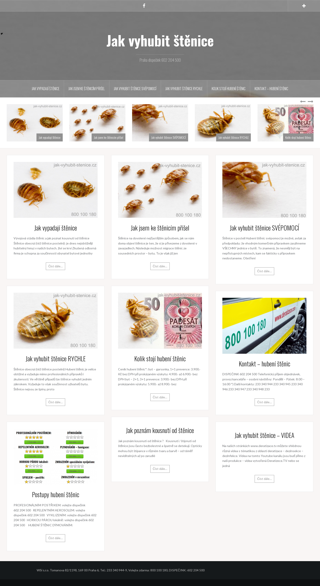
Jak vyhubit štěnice (160, 40)
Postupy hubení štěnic (55, 494)
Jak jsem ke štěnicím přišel (86, 88)
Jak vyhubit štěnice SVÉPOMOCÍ (135, 88)
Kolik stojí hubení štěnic (229, 88)
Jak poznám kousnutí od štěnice (160, 430)
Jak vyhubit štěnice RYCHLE (184, 88)
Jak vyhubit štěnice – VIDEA (264, 435)
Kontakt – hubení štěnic (271, 88)
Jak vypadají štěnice (45, 88)
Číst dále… (55, 266)
